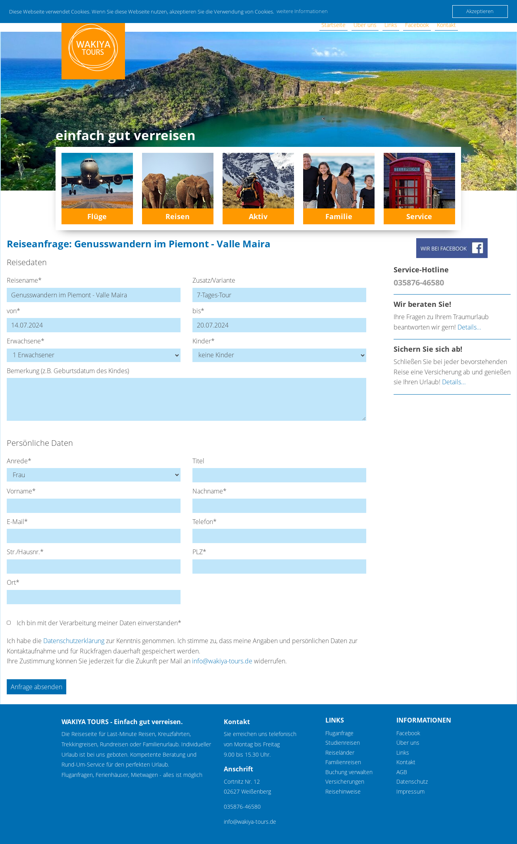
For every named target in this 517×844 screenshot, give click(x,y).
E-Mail (17, 521)
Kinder (203, 341)
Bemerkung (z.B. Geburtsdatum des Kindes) (68, 370)
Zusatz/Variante (213, 280)
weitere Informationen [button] (302, 11)
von (13, 310)
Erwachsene (25, 341)
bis (198, 310)
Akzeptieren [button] (480, 11)
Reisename (24, 280)
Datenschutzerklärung (73, 640)
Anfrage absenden (36, 686)
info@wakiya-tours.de (222, 661)
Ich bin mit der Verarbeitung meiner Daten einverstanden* (99, 623)
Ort (13, 582)
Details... (469, 327)
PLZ (199, 551)
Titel (198, 461)
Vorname (21, 491)
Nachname (209, 491)
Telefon (204, 521)
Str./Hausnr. (25, 551)
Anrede (19, 461)
